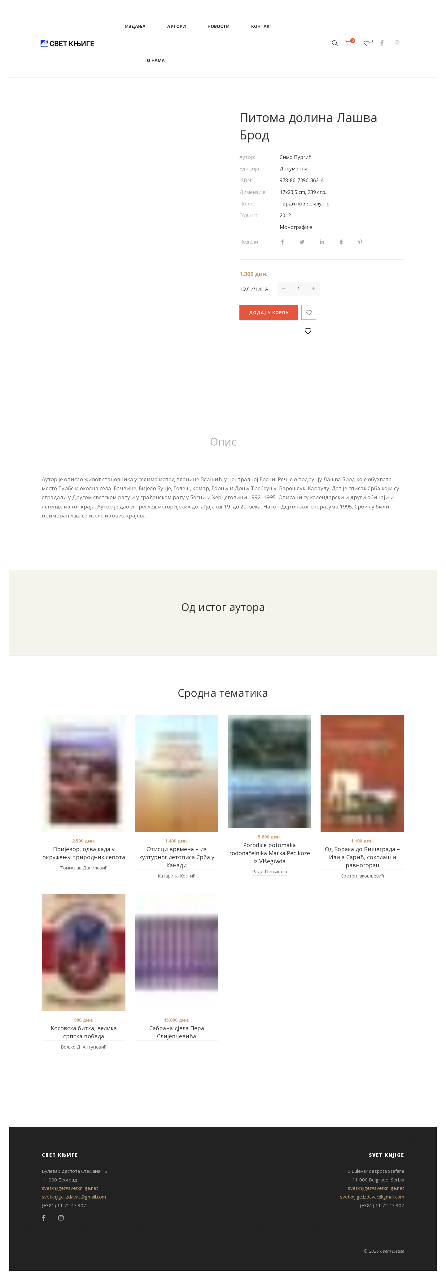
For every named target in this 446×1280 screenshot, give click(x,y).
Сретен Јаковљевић (362, 876)
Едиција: (249, 168)
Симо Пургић (296, 157)
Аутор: (247, 157)
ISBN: (245, 180)
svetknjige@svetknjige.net (70, 1188)
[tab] (223, 442)
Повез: (247, 203)
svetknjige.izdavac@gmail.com (74, 1197)
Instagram (397, 43)
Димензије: (252, 192)
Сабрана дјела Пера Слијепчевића (176, 1032)
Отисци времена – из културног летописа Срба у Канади (176, 857)
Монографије (296, 227)
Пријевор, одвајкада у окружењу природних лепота (83, 853)
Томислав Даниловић (83, 867)
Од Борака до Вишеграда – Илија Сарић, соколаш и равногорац (362, 857)
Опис (223, 441)
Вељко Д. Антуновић (84, 1047)
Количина (253, 289)
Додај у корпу (269, 312)
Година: (248, 215)
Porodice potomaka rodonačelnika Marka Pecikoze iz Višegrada (269, 853)
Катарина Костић (176, 876)
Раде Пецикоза (269, 871)
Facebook (382, 43)
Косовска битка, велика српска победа (84, 1032)
